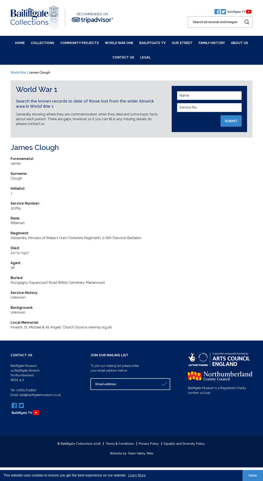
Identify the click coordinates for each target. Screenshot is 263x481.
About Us (239, 43)
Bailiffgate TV (152, 43)
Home (20, 43)
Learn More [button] (137, 475)
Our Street (182, 43)
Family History (212, 43)
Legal (145, 57)
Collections (42, 43)
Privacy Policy (149, 443)
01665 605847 (26, 390)
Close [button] (253, 475)
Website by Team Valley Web (131, 453)
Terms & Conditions (120, 443)
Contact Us (123, 57)
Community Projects (79, 43)
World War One (119, 43)
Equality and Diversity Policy (184, 443)
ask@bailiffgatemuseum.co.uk (40, 394)
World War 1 (19, 72)
